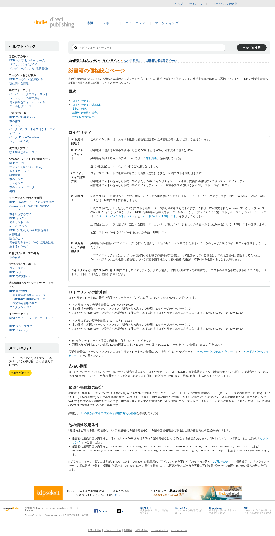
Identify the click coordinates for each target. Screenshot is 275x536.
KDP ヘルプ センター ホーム (27, 60)
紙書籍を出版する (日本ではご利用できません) (223, 510)
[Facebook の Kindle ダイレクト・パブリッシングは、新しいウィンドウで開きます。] (102, 511)
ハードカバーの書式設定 (24, 98)
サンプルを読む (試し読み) (25, 167)
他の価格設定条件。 (84, 116)
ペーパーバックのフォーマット (28, 94)
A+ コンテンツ (18, 226)
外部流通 (14, 234)
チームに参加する (159, 530)
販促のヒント (17, 238)
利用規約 (128, 530)
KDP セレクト (18, 218)
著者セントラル (19, 222)
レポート (109, 23)
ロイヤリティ (17, 268)
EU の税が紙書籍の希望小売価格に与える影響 (108, 413)
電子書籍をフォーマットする (27, 102)
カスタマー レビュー (22, 171)
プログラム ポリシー (22, 307)
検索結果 (14, 175)
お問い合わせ (20, 373)
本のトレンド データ (22, 187)
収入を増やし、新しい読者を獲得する (154, 510)
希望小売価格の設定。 (86, 112)
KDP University (18, 330)
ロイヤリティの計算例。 (87, 104)
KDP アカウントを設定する (26, 79)
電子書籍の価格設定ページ (28, 295)
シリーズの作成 (19, 141)
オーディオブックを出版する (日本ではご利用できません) (257, 510)
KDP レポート (18, 272)
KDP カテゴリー (19, 163)
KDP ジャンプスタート (23, 326)
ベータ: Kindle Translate (24, 137)
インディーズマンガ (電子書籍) (28, 68)
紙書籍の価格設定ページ (29, 299)
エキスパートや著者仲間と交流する (188, 510)
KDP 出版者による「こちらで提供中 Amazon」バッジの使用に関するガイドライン (31, 206)
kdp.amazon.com (179, 530)
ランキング (16, 183)
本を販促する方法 (20, 214)
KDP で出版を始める (22, 117)
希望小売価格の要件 (24, 303)
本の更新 (14, 257)
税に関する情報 (19, 83)
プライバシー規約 (112, 530)
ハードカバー (17, 125)
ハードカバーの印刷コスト (159, 216)
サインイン (196, 3)
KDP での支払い (19, 276)
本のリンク (16, 179)
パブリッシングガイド (23, 64)
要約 (12, 191)
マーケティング (167, 23)
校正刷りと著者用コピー (24, 152)
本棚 (90, 23)
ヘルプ (179, 3)
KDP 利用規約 (18, 291)
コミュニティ (135, 23)
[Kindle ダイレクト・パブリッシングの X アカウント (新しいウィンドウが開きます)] (124, 511)
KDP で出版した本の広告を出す (29, 230)
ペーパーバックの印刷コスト (117, 216)
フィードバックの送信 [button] (226, 4)
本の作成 (14, 121)
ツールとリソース (20, 106)
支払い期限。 (80, 108)
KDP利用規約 (94, 530)
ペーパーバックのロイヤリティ (216, 351)
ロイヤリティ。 (82, 100)
